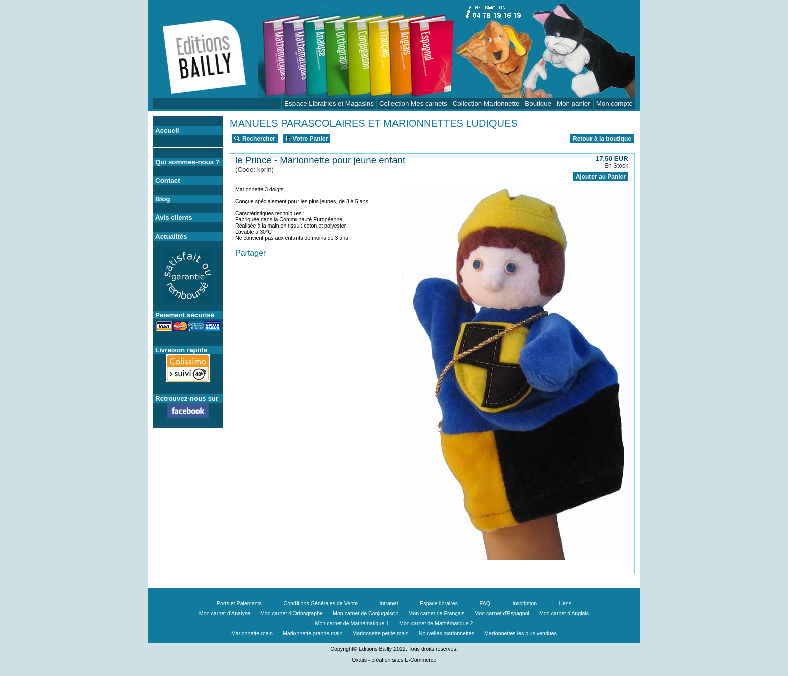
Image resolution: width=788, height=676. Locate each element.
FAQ (485, 603)
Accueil (167, 130)
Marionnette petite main (380, 633)
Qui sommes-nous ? (187, 162)
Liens (565, 603)
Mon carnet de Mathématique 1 (352, 623)
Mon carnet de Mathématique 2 (436, 623)
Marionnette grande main (312, 633)
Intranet (389, 603)
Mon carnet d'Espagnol (501, 613)
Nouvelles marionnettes (446, 633)
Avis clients (173, 217)
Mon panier (573, 103)
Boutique (538, 103)
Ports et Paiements (239, 603)
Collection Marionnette (486, 103)
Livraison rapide (181, 350)
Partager (250, 253)
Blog (162, 199)
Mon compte (614, 103)
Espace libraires (439, 603)
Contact (167, 180)
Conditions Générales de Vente (320, 603)
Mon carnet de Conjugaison (365, 613)
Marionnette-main (252, 633)
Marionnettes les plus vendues (520, 633)
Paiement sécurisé (184, 315)
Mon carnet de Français (436, 613)
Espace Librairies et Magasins (329, 103)
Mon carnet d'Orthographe (291, 613)
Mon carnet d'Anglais (564, 613)
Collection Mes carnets (413, 103)
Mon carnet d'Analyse (224, 613)
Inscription (525, 603)
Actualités (171, 236)
